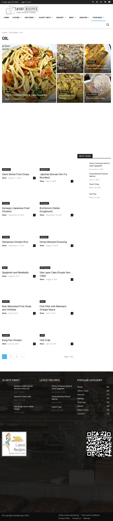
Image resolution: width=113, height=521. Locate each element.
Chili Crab (45, 340)
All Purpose (65, 92)
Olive (4, 178)
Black (43, 301)
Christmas (44, 203)
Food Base (13, 32)
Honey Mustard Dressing (53, 241)
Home (4, 32)
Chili (42, 335)
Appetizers (45, 169)
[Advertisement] (56, 131)
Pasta (8, 91)
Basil (5, 268)
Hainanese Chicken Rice (15, 241)
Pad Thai (92, 194)
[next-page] (22, 356)
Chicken (6, 203)
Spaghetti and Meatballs (15, 272)
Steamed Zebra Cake (22, 397)
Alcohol (6, 301)
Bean (62, 65)
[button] (107, 24)
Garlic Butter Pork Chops (15, 174)
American (91, 62)
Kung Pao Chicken (12, 340)
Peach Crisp (94, 184)
